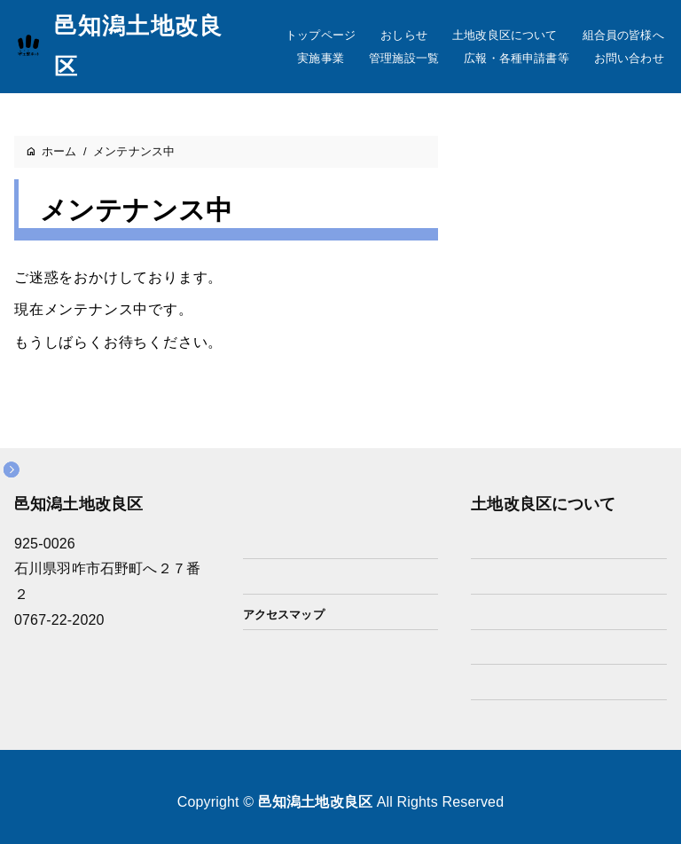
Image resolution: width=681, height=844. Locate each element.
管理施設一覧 (404, 58)
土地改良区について (504, 35)
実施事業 (320, 58)
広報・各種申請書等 (516, 58)
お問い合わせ (629, 58)
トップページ (321, 35)
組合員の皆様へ (623, 35)
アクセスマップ (284, 614)
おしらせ (403, 35)
